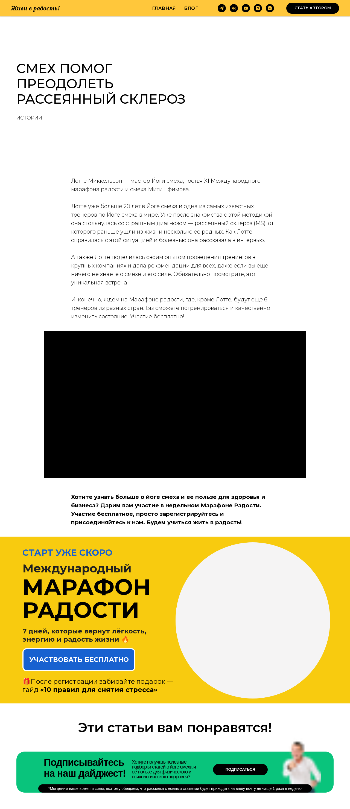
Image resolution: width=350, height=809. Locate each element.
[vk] (234, 8)
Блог (191, 8)
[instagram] (258, 8)
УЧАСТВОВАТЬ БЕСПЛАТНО (79, 660)
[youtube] (246, 8)
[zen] (270, 8)
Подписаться (240, 769)
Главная (164, 8)
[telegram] (222, 8)
